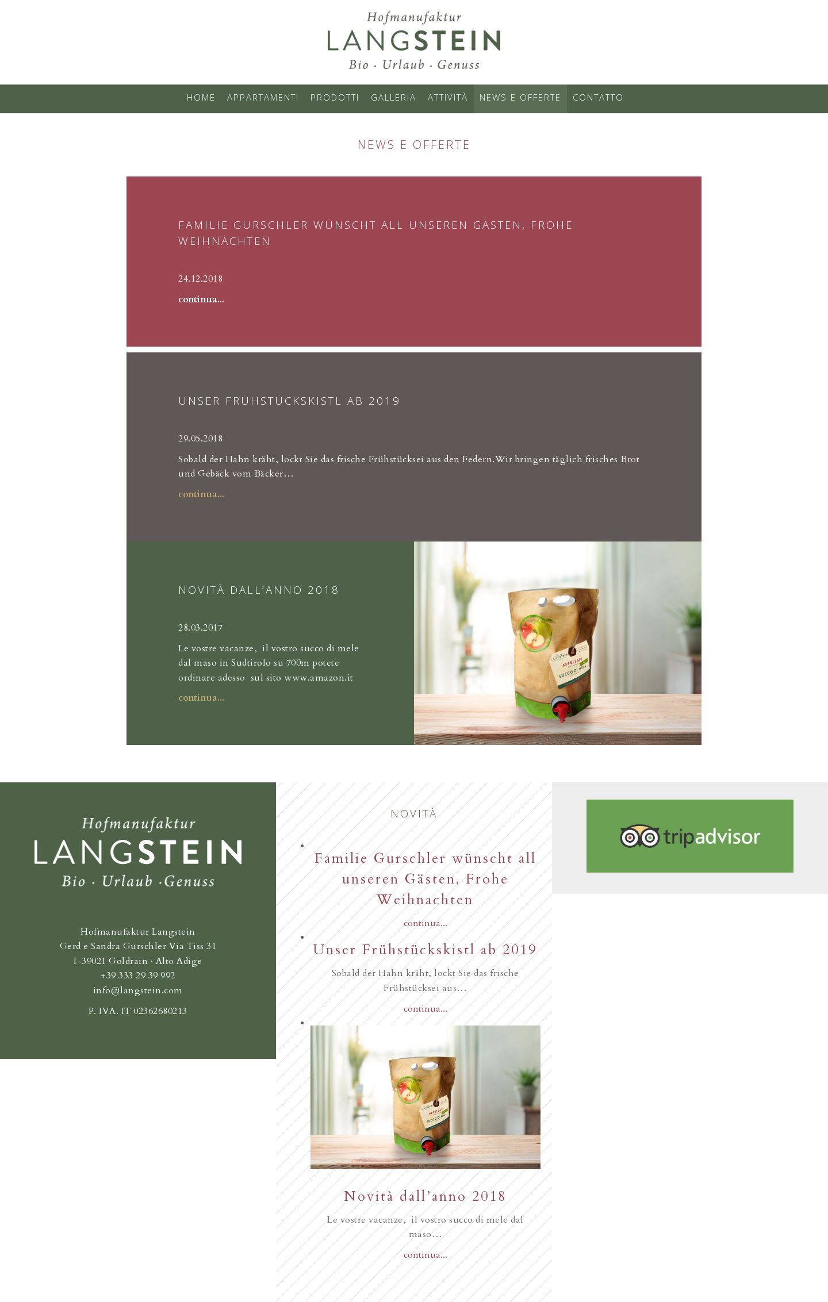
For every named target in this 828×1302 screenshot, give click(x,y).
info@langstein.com (138, 990)
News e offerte (520, 97)
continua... (201, 299)
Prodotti (334, 97)
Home (201, 97)
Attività (448, 97)
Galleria (393, 97)
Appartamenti (263, 97)
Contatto (598, 97)
